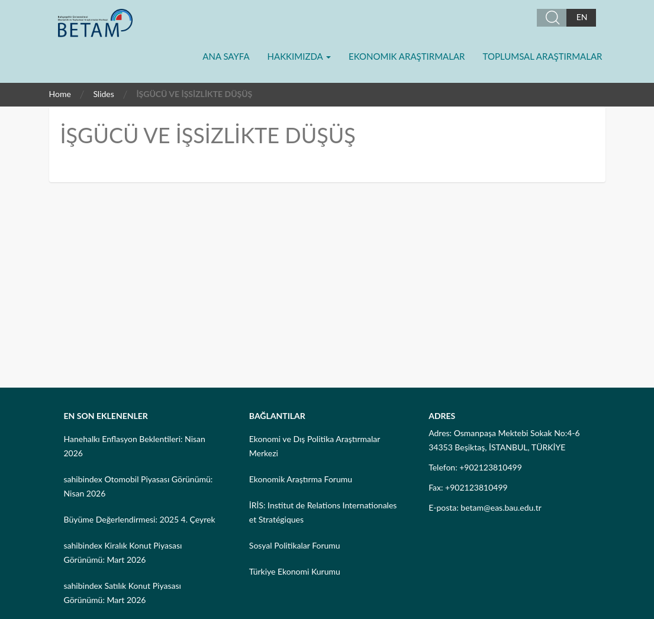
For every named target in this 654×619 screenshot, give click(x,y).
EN (582, 17)
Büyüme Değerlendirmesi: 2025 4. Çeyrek (139, 519)
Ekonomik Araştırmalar (407, 56)
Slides (103, 94)
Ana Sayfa (225, 56)
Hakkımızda (299, 56)
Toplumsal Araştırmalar (543, 56)
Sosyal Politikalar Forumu (294, 545)
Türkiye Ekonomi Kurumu (294, 571)
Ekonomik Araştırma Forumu (300, 479)
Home (60, 94)
